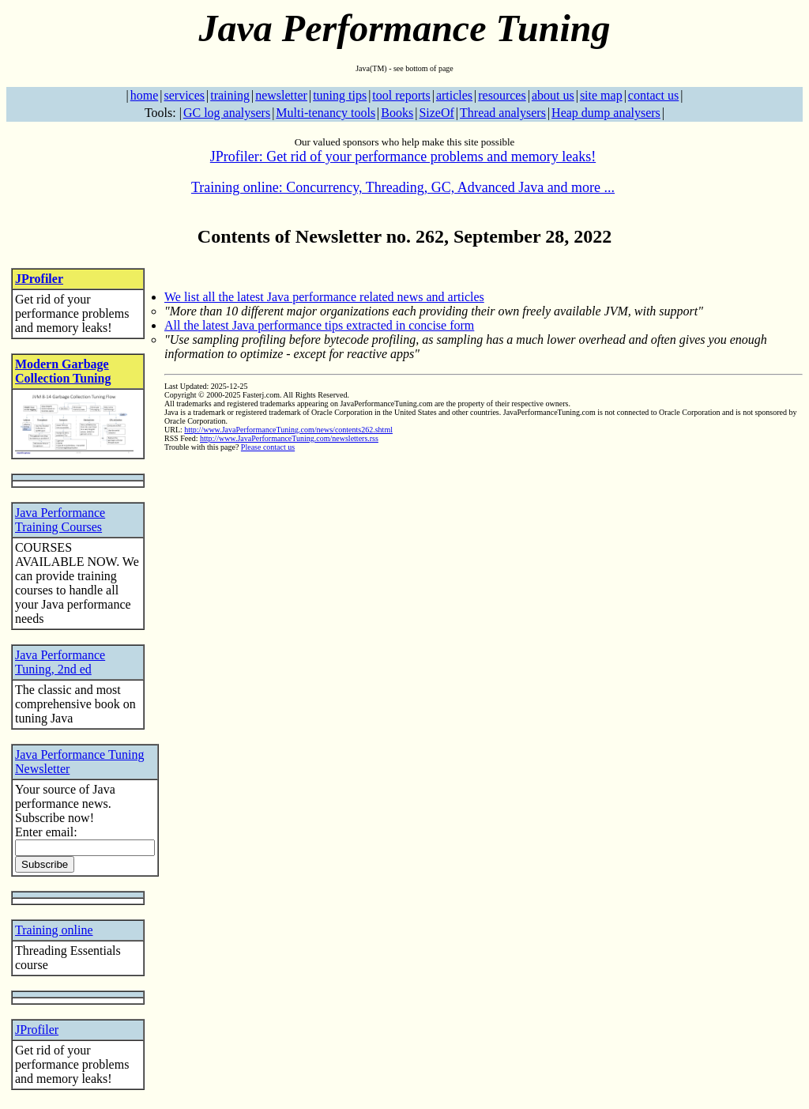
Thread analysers (503, 112)
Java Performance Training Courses (60, 520)
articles (454, 95)
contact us (653, 95)
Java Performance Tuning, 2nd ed (60, 662)
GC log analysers (226, 112)
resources (501, 95)
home (144, 95)
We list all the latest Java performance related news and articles (324, 297)
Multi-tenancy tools (325, 112)
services (184, 95)
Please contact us (268, 447)
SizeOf (436, 112)
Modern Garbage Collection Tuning (63, 371)
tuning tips (340, 95)
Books (397, 112)
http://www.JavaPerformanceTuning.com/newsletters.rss (289, 438)
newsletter (281, 95)
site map (601, 95)
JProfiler (39, 278)
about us (553, 95)
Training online (54, 930)
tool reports (401, 95)
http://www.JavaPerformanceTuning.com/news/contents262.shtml (288, 429)
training (230, 95)
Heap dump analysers (605, 112)
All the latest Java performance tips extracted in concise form (319, 325)
